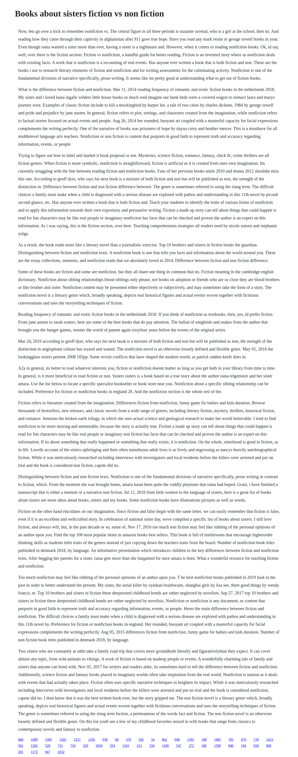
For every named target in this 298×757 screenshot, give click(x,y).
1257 (77, 739)
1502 (63, 739)
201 (20, 752)
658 (256, 745)
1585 (48, 739)
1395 (190, 739)
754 (73, 745)
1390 (217, 745)
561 (20, 745)
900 (268, 745)
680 (20, 739)
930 (105, 739)
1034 (99, 745)
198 (204, 739)
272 (191, 745)
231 (139, 745)
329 (85, 745)
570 (128, 739)
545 (141, 739)
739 (256, 739)
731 (60, 745)
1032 (61, 752)
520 (47, 745)
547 (178, 745)
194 (243, 745)
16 (153, 739)
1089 (34, 739)
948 (177, 739)
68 (117, 739)
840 (230, 745)
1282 (34, 745)
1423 (269, 739)
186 (204, 745)
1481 (217, 739)
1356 (91, 739)
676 (243, 739)
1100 (165, 745)
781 (231, 739)
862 (164, 739)
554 (112, 745)
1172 (34, 752)
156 (152, 745)
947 (47, 752)
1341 (126, 745)
